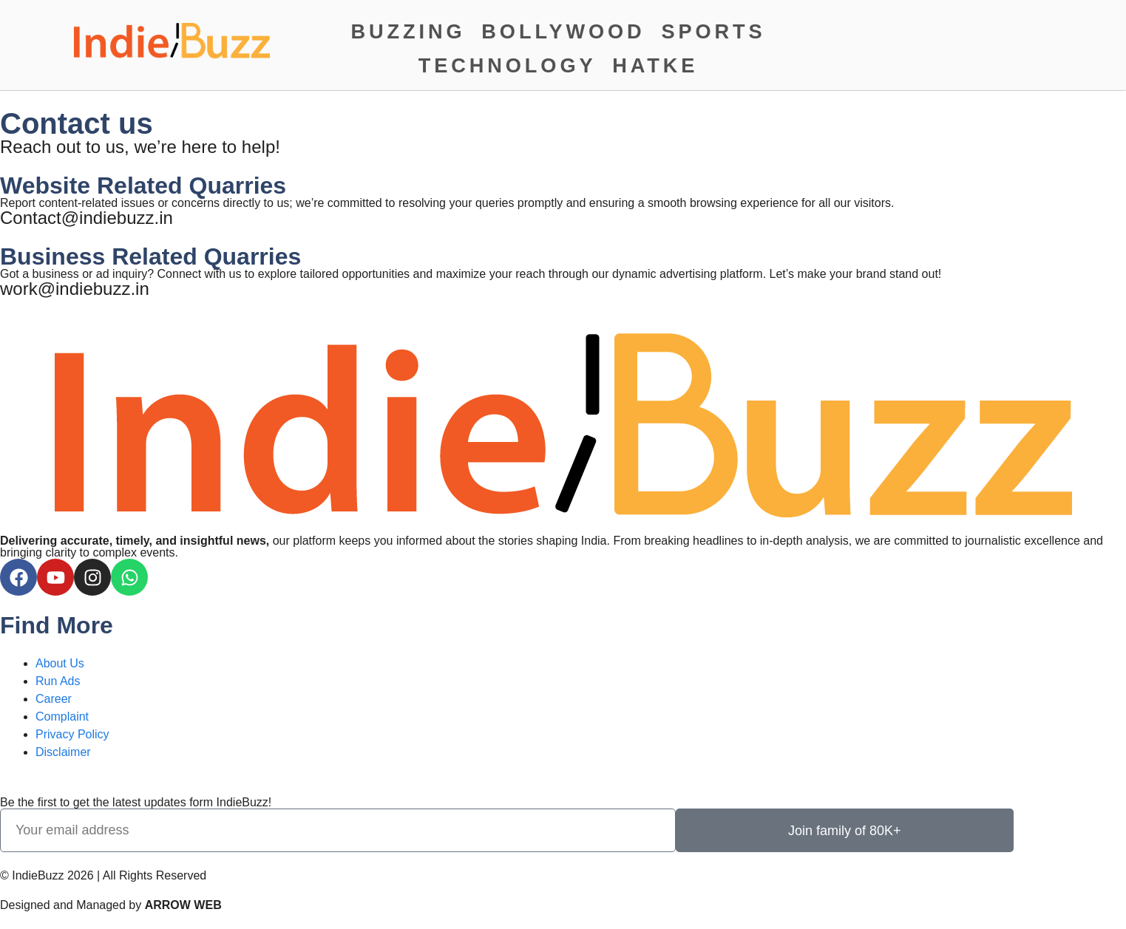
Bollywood (563, 31)
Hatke (655, 65)
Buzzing (408, 31)
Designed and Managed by (111, 905)
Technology (507, 65)
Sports (713, 31)
